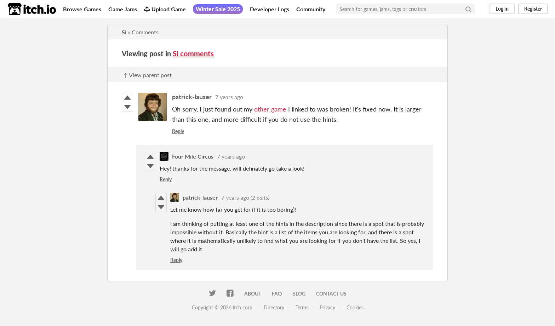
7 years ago (229, 96)
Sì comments (193, 53)
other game (270, 109)
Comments (145, 32)
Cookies (355, 307)
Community (310, 9)
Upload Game (165, 9)
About (252, 294)
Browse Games (82, 9)
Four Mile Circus (192, 156)
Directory (274, 307)
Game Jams (122, 9)
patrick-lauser (192, 97)
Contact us (331, 294)
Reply (178, 131)
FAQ (277, 294)
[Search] (468, 9)
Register (533, 9)
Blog (298, 294)
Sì (124, 32)
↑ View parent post (148, 75)
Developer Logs (269, 9)
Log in (502, 9)
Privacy (327, 307)
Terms (302, 307)
